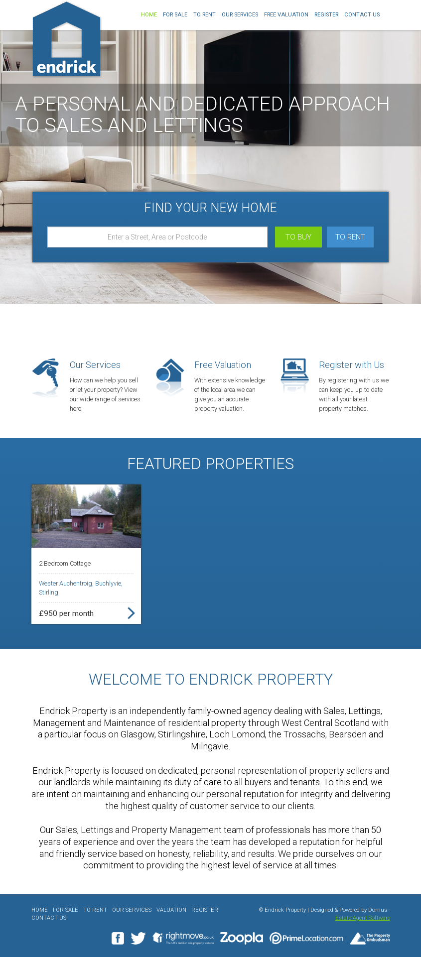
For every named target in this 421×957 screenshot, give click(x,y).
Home (149, 14)
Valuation (171, 910)
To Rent (204, 14)
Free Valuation (286, 14)
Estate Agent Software (362, 918)
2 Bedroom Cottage (65, 563)
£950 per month (66, 613)
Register (326, 14)
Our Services (240, 14)
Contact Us (362, 14)
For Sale (175, 14)
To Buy (298, 237)
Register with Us (351, 364)
